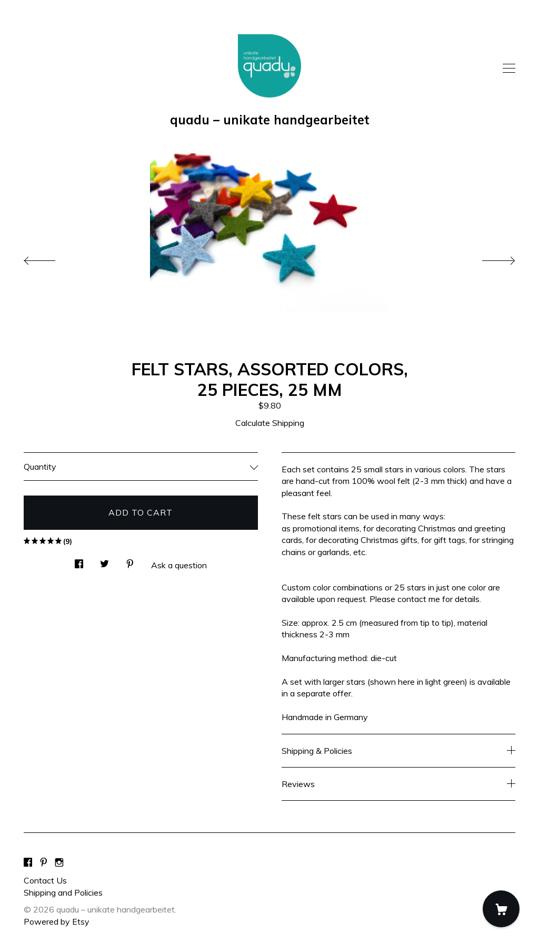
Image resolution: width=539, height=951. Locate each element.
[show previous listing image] (50, 257)
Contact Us (45, 880)
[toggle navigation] (509, 68)
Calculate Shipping (269, 423)
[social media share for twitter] (104, 560)
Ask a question (179, 565)
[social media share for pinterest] (130, 560)
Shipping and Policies (63, 892)
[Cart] (501, 908)
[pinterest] (43, 862)
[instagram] (59, 862)
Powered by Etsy (56, 921)
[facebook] (28, 862)
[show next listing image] (489, 257)
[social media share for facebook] (79, 560)
